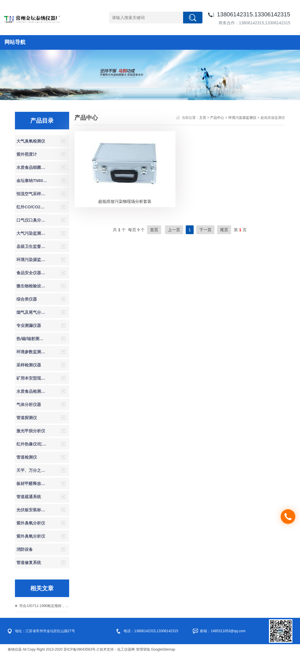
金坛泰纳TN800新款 (31, 180)
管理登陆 (143, 649)
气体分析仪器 (28, 404)
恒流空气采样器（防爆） (31, 193)
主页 (202, 118)
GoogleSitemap (163, 649)
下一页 (205, 229)
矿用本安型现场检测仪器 (31, 378)
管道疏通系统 (28, 496)
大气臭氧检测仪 (30, 141)
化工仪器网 (126, 649)
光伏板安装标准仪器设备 (31, 509)
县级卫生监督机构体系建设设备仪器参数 (31, 246)
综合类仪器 (26, 299)
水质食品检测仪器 (31, 391)
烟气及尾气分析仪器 (31, 312)
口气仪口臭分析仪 (31, 220)
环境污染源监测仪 (31, 259)
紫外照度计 (26, 154)
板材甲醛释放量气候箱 (31, 483)
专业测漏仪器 (28, 325)
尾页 (224, 229)
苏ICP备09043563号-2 (81, 649)
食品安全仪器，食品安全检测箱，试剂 (31, 272)
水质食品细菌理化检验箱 (31, 167)
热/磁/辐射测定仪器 (31, 338)
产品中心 (217, 118)
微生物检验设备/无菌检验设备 (31, 286)
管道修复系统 (28, 562)
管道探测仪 (26, 417)
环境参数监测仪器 (31, 351)
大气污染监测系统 (31, 233)
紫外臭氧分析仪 (30, 523)
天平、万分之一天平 (31, 470)
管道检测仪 (26, 457)
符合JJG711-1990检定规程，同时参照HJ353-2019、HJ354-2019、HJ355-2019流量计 (44, 606)
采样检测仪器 (28, 365)
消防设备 (24, 549)
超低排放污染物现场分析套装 (124, 201)
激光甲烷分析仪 (30, 430)
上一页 (174, 229)
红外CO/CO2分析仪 (31, 207)
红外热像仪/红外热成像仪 (31, 444)
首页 (154, 229)
